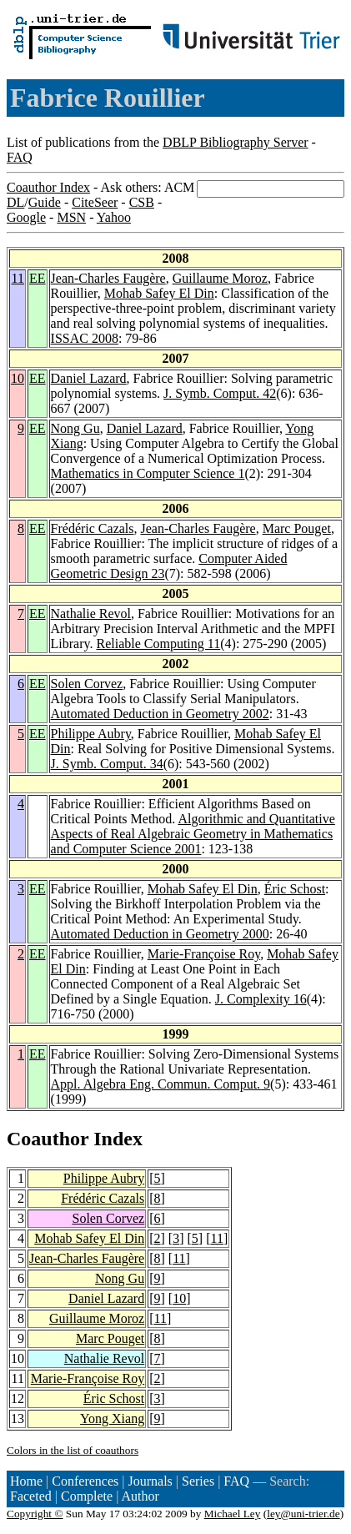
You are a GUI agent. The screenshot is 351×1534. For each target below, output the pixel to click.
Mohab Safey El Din (159, 293)
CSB (141, 202)
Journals (150, 1481)
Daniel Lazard (89, 378)
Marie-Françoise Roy (204, 954)
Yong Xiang (112, 1418)
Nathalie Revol (91, 613)
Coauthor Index (48, 187)
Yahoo (114, 217)
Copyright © (35, 1513)
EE (37, 278)
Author (140, 1496)
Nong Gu (75, 428)
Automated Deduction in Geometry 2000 (160, 934)
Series (198, 1481)
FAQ (20, 157)
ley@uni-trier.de (303, 1513)
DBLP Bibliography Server (235, 142)
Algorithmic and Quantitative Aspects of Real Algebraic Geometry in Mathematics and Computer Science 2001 (193, 834)
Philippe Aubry (91, 734)
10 (17, 378)
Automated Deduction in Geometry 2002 (160, 714)
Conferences (85, 1481)
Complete (87, 1496)
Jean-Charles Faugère (108, 278)
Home (26, 1481)
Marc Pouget (297, 528)
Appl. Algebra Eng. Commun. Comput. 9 (161, 1084)
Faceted (31, 1496)
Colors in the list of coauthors (72, 1450)
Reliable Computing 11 (158, 643)
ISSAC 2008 (84, 338)
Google (26, 217)
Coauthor (47, 1138)
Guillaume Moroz (220, 278)
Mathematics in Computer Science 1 (148, 473)
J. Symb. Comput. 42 (219, 393)
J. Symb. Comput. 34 (107, 764)
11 (18, 278)
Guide (44, 202)
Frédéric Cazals (92, 528)
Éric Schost (294, 889)
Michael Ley (232, 1513)
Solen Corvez (87, 683)
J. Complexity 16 (261, 999)
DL (15, 202)
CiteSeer (95, 202)
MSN (71, 217)
